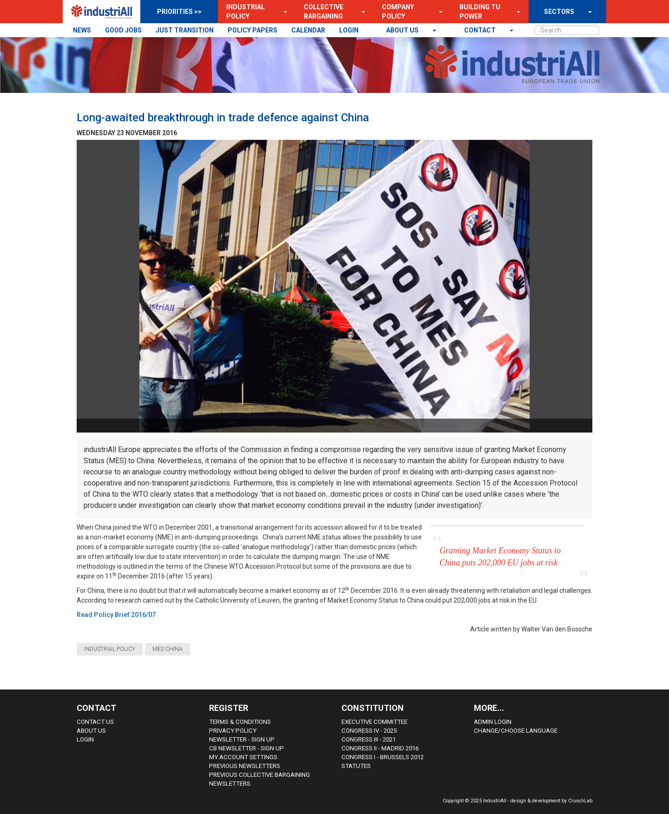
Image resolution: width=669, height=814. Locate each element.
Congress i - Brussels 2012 (382, 757)
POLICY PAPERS (252, 30)
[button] (282, 11)
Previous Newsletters (244, 765)
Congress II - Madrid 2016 (380, 748)
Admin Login (493, 721)
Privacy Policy (232, 730)
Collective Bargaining (323, 11)
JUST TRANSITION (185, 30)
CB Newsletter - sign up (246, 748)
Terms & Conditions (240, 721)
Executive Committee (374, 721)
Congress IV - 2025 (369, 730)
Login (85, 739)
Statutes (356, 765)
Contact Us (95, 721)
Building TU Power (479, 11)
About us (403, 30)
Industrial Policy (245, 11)
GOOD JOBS (123, 30)
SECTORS (559, 11)
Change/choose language (516, 730)
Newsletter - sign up (242, 739)
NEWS (82, 30)
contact (480, 30)
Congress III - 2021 (368, 739)
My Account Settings (243, 757)
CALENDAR (308, 30)
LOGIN (349, 30)
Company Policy (398, 11)
